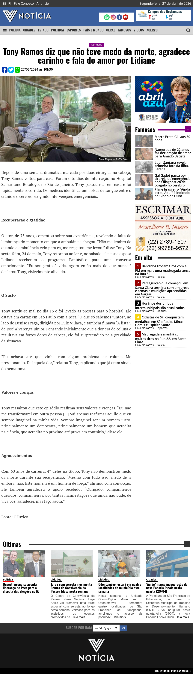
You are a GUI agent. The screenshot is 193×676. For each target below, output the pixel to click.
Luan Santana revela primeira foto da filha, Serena (171, 164)
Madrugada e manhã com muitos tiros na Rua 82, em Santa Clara (160, 335)
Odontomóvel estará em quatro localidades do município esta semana (119, 589)
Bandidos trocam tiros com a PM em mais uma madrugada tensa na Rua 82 (162, 267)
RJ (9, 3)
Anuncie (43, 3)
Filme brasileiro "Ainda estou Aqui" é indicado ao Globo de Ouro (171, 190)
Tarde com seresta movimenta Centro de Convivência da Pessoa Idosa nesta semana (71, 589)
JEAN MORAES (183, 673)
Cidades (56, 580)
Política (8, 580)
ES (4, 3)
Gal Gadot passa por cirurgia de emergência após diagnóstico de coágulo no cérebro (172, 178)
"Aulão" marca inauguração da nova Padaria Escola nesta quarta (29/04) (166, 589)
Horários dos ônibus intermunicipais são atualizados (160, 302)
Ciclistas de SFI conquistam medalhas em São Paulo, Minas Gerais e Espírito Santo (159, 318)
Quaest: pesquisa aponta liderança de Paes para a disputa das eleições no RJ (21, 589)
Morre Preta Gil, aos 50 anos (171, 138)
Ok (123, 630)
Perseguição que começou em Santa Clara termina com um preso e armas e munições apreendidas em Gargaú (162, 286)
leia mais (79, 618)
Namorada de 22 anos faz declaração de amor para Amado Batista (172, 152)
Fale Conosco (24, 3)
